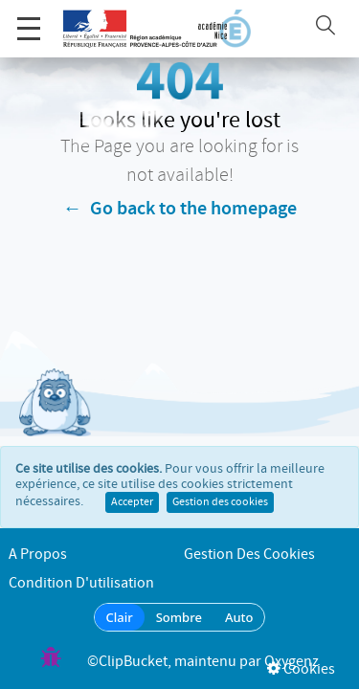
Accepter (132, 483)
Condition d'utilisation (81, 583)
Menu (28, 18)
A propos (38, 555)
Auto (239, 617)
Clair (119, 617)
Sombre (179, 617)
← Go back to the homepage (180, 208)
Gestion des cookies (220, 483)
